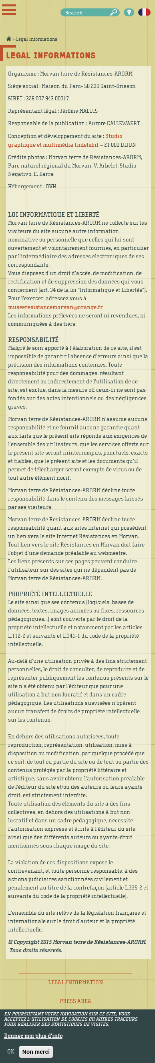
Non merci (36, 1054)
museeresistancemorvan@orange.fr (55, 307)
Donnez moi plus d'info (33, 1039)
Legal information (75, 982)
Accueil (8, 38)
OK (10, 1054)
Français (144, 12)
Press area (75, 1001)
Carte (129, 12)
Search (115, 12)
